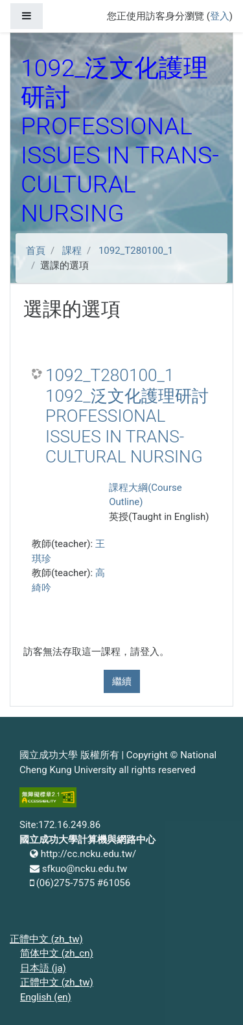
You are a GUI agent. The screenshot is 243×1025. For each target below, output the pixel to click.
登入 (219, 16)
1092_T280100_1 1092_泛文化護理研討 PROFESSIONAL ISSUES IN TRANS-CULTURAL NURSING (127, 416)
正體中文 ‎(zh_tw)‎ (46, 939)
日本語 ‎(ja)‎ (43, 968)
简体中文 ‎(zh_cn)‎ (56, 953)
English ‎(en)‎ (45, 997)
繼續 (122, 681)
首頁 (35, 250)
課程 (72, 250)
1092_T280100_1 (135, 250)
